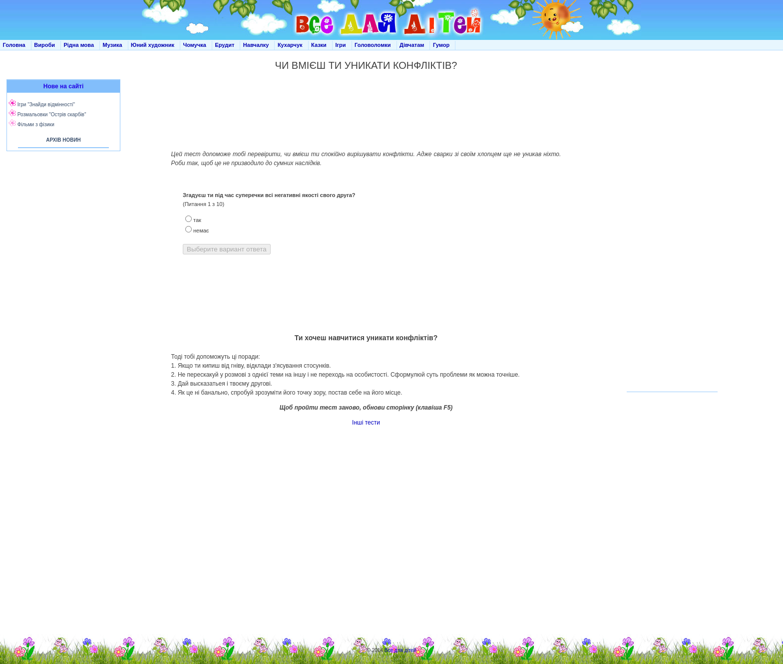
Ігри (340, 45)
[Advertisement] (61, 239)
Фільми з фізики (35, 124)
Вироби (44, 45)
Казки (319, 45)
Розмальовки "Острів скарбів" (51, 114)
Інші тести (366, 422)
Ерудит (224, 45)
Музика (112, 45)
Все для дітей (400, 650)
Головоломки (373, 45)
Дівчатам (411, 45)
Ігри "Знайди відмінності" (46, 104)
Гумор (441, 45)
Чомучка (194, 45)
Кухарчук (290, 45)
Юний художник (152, 45)
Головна (14, 45)
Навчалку (256, 45)
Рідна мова (78, 45)
